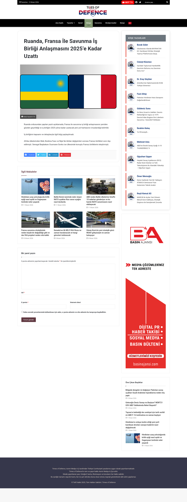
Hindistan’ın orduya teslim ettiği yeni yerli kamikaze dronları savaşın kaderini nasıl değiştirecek (142, 438)
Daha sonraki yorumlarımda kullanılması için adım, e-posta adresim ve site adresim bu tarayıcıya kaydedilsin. (64, 312)
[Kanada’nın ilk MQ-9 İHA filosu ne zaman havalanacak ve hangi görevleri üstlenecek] (68, 220)
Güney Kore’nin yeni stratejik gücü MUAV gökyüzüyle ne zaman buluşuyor (100, 232)
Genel (80, 23)
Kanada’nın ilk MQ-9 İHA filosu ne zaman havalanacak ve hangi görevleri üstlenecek (67, 232)
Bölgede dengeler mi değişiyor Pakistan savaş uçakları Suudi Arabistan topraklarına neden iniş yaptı (145, 406)
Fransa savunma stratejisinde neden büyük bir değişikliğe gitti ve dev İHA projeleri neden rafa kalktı (35, 232)
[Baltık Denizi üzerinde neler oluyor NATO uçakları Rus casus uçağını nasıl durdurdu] (68, 186)
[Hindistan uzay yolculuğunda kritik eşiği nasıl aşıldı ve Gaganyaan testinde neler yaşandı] (35, 186)
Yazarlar (70, 23)
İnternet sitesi (75, 302)
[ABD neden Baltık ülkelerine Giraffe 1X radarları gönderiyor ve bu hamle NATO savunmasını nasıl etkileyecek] (100, 186)
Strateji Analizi (110, 23)
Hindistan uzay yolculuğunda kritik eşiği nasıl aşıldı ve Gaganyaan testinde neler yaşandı (35, 199)
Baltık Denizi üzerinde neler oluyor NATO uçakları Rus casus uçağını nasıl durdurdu (68, 199)
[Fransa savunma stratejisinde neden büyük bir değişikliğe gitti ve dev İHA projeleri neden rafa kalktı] (35, 220)
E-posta (24, 302)
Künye (122, 23)
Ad (23, 293)
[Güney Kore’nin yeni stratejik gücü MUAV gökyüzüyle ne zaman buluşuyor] (100, 220)
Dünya (88, 23)
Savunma (98, 23)
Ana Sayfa (59, 23)
